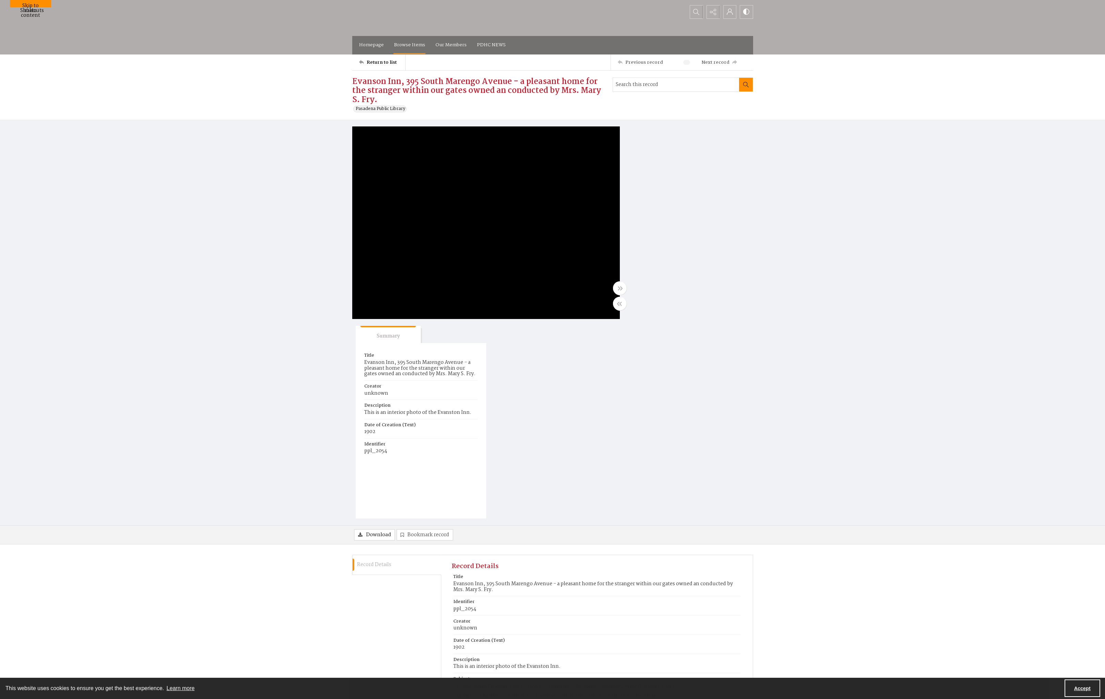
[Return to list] (382, 62)
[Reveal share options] (712, 12)
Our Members (451, 45)
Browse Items (409, 45)
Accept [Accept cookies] (1082, 688)
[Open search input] (694, 12)
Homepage (371, 45)
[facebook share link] (631, 655)
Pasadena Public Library (380, 109)
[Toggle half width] (619, 303)
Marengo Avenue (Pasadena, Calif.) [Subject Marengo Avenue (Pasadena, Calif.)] (638, 487)
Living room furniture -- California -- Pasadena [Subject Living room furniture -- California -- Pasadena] (506, 496)
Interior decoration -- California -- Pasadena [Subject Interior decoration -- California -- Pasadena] (608, 496)
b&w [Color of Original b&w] (461, 553)
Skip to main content (30, 4)
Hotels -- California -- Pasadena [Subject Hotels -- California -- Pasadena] (562, 487)
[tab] (655, 135)
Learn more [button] (181, 688)
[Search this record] (676, 84)
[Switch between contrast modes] (746, 12)
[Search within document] (746, 84)
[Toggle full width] (619, 288)
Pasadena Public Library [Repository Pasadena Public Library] (481, 573)
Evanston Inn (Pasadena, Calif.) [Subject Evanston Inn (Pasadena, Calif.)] (489, 487)
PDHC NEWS (491, 45)
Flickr (632, 669)
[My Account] (729, 12)
